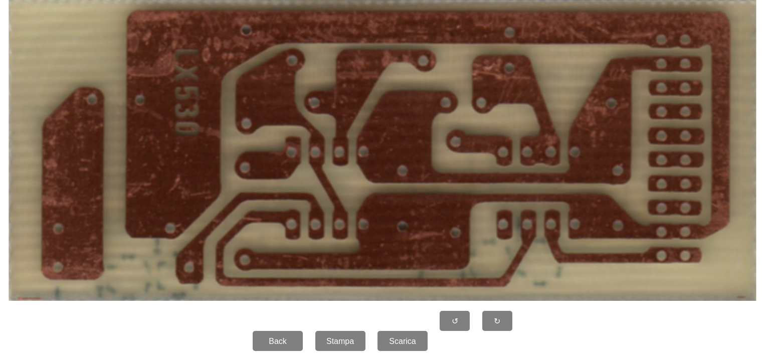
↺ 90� (455, 324)
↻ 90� (497, 324)
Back (278, 341)
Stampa (340, 341)
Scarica (402, 341)
